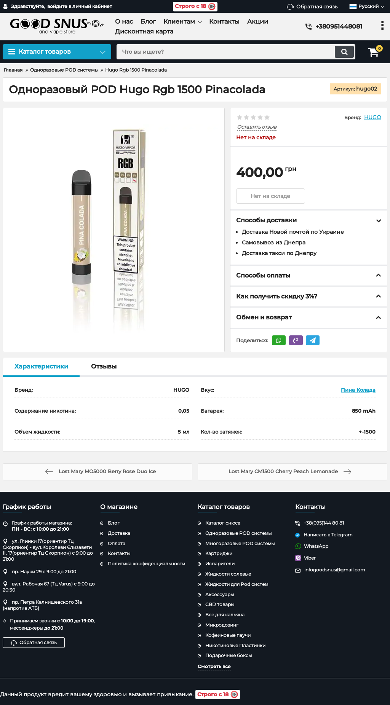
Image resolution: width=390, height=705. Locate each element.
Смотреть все (214, 666)
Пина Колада (358, 390)
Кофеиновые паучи (228, 635)
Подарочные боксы (228, 655)
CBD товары (219, 604)
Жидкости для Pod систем (236, 584)
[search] (236, 51)
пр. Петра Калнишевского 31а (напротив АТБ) (42, 605)
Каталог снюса (222, 523)
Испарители (220, 563)
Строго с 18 (195, 7)
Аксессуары (219, 594)
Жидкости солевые (228, 574)
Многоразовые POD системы (240, 543)
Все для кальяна (225, 614)
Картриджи (218, 553)
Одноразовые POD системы (238, 533)
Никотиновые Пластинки (235, 645)
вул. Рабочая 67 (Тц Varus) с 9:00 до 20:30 (49, 587)
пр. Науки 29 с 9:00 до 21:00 (39, 571)
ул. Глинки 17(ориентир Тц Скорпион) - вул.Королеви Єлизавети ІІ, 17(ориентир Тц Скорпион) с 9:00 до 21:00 (48, 550)
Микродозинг (221, 625)
